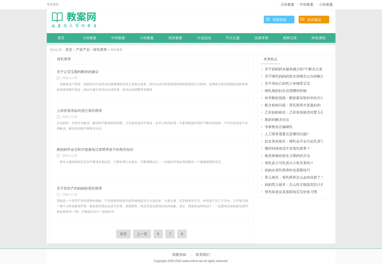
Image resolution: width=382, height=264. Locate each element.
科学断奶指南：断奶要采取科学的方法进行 (294, 98)
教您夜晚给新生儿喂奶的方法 (287, 156)
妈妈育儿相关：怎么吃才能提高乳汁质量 (294, 185)
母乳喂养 (100, 50)
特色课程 (319, 38)
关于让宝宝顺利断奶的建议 (78, 72)
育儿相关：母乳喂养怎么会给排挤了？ (294, 177)
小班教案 (326, 4)
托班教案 (175, 38)
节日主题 (233, 38)
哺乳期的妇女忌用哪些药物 (286, 91)
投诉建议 (314, 20)
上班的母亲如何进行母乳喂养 (79, 111)
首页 (60, 38)
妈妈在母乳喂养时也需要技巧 (287, 170)
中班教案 (307, 4)
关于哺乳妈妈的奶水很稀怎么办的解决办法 (294, 76)
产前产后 (83, 50)
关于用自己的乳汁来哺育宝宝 (287, 83)
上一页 (142, 234)
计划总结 (204, 38)
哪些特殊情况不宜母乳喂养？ (287, 148)
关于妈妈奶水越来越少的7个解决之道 (294, 69)
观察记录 (290, 38)
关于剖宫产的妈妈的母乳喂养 (79, 188)
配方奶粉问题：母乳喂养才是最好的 (293, 105)
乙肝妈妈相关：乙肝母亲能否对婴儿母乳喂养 (294, 112)
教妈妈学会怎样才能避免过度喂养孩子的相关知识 (95, 149)
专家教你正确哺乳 (279, 127)
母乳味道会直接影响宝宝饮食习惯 (291, 192)
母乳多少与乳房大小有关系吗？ (289, 163)
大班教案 (287, 4)
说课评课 (261, 38)
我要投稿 (279, 20)
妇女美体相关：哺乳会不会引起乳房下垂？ (294, 141)
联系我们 (203, 255)
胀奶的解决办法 (277, 120)
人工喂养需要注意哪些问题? (287, 134)
